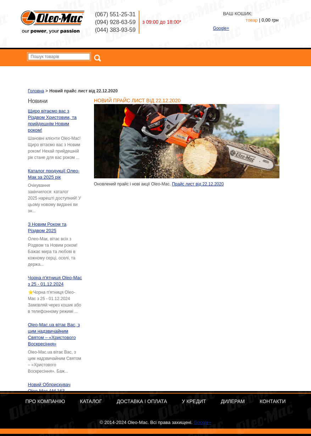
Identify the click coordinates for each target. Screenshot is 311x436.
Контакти (269, 71)
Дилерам (240, 71)
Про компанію (107, 71)
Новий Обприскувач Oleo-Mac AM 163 (49, 388)
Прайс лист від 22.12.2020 (198, 184)
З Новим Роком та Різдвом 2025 (47, 227)
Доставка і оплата (175, 71)
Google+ (221, 28)
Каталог (140, 71)
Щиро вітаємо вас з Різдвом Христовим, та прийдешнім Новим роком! (52, 120)
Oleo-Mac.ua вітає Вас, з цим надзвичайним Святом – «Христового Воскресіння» (54, 334)
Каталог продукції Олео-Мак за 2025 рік (54, 174)
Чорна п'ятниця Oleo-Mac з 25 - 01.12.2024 (55, 281)
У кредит (212, 71)
